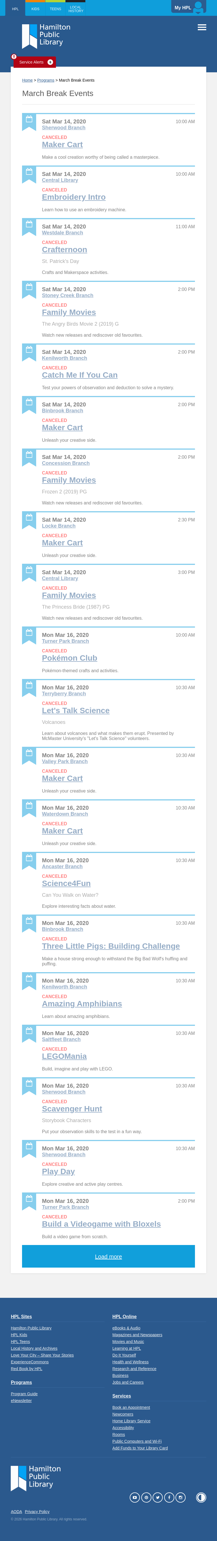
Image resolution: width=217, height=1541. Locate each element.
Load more (108, 1256)
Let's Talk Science (76, 710)
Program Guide (24, 1394)
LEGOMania (64, 1056)
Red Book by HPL (26, 1368)
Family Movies (69, 312)
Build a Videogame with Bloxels (101, 1224)
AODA (16, 1511)
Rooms (118, 1434)
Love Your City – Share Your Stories (42, 1355)
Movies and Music (128, 1341)
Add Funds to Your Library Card (140, 1448)
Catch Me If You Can (80, 375)
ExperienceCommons (30, 1362)
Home (27, 80)
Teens (55, 9)
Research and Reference (134, 1368)
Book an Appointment (131, 1407)
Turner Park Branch (65, 641)
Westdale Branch (62, 233)
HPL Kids (19, 1335)
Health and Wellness (130, 1362)
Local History (75, 9)
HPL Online (124, 1316)
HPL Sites (21, 1316)
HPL (15, 9)
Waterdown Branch (65, 814)
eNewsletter (21, 1400)
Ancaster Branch (62, 866)
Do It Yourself (124, 1355)
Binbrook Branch (62, 410)
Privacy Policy (37, 1511)
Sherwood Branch (63, 127)
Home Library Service (131, 1421)
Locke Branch (58, 526)
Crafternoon (64, 249)
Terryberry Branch (64, 694)
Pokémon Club (69, 658)
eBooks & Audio (126, 1328)
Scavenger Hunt (72, 1108)
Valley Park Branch (65, 761)
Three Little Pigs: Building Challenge (111, 946)
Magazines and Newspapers (137, 1335)
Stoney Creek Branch (67, 295)
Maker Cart (62, 144)
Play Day (58, 1171)
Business (120, 1375)
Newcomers (122, 1414)
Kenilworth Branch (64, 358)
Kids (35, 9)
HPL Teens (20, 1341)
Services (121, 1396)
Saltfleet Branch (61, 1039)
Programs (46, 80)
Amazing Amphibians (82, 1003)
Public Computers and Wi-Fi (137, 1441)
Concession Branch (66, 463)
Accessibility (123, 1427)
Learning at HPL (126, 1348)
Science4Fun (66, 883)
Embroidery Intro (74, 197)
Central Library (60, 180)
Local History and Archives (34, 1348)
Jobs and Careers (128, 1382)
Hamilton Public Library (31, 1328)
